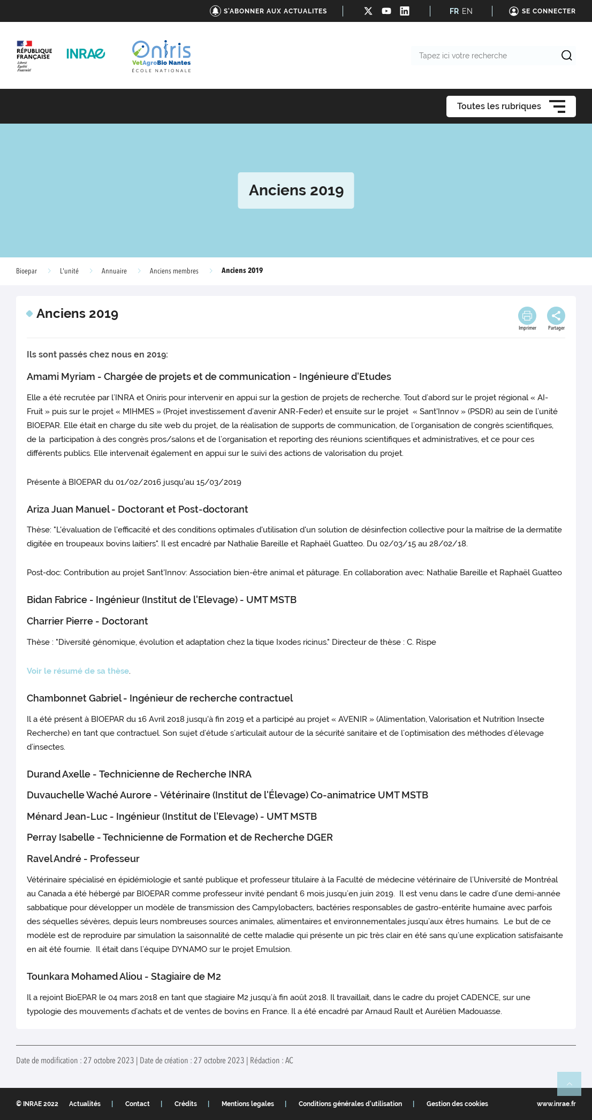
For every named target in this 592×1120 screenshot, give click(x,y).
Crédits (185, 1104)
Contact (137, 1104)
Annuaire (114, 271)
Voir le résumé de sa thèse (78, 671)
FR (454, 11)
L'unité (69, 271)
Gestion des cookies (457, 1104)
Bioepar (26, 271)
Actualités (85, 1104)
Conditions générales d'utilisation (350, 1104)
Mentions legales (248, 1104)
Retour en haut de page (573, 1088)
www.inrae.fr (556, 1104)
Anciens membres (174, 271)
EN (467, 11)
